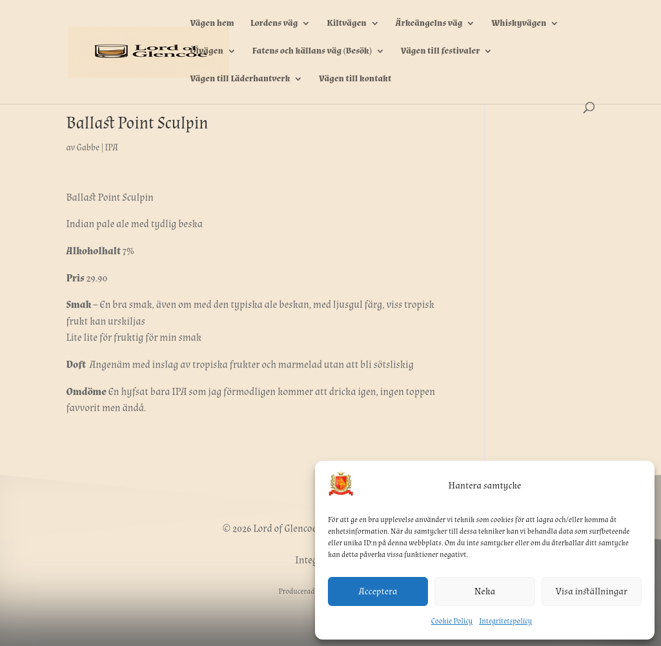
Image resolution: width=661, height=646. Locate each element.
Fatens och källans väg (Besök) (312, 51)
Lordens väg (274, 24)
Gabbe (88, 148)
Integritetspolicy (505, 621)
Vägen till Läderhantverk (240, 79)
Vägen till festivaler (440, 51)
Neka (484, 591)
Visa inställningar (591, 591)
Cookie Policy (452, 621)
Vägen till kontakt (355, 79)
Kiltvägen (346, 24)
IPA (111, 148)
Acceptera (378, 591)
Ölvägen (206, 51)
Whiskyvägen (518, 24)
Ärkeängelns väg (429, 24)
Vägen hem (212, 24)
